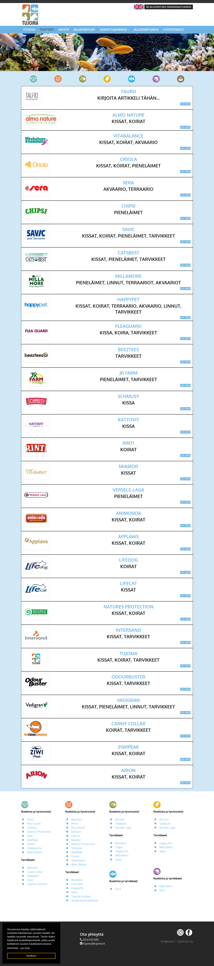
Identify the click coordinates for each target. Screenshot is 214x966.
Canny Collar (35, 871)
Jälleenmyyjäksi (146, 29)
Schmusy (76, 848)
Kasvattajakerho (114, 29)
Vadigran (120, 823)
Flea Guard (34, 823)
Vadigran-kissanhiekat (84, 900)
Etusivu (29, 29)
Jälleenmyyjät (84, 29)
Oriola (31, 844)
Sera (118, 889)
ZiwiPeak (32, 840)
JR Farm (120, 819)
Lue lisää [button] (25, 948)
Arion (30, 819)
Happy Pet (121, 851)
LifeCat (75, 836)
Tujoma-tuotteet (37, 884)
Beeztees (32, 867)
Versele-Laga (123, 827)
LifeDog (32, 827)
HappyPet (33, 875)
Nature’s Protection (39, 831)
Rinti (30, 836)
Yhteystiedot (173, 29)
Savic (30, 880)
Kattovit (76, 831)
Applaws (76, 819)
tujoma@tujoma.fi (94, 943)
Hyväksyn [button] (31, 956)
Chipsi (119, 847)
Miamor (76, 840)
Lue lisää (185, 104)
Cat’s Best (77, 884)
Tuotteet (47, 29)
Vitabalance (34, 848)
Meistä (64, 29)
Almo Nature (35, 852)
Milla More (122, 855)
